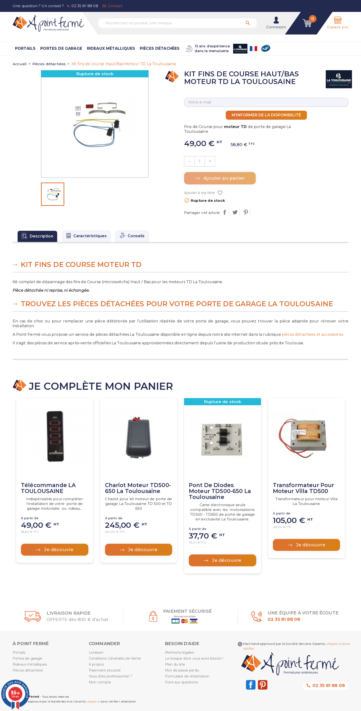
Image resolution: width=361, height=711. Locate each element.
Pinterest (245, 212)
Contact (115, 6)
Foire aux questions (181, 682)
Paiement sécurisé (105, 670)
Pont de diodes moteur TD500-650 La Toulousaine (220, 491)
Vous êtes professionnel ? (110, 676)
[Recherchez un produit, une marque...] (177, 23)
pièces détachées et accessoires (312, 334)
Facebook (251, 685)
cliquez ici (93, 701)
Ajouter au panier (223, 178)
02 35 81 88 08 (84, 6)
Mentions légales (179, 652)
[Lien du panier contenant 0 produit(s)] (307, 23)
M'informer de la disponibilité (266, 115)
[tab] (37, 236)
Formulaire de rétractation (187, 676)
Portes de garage (61, 48)
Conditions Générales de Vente (115, 658)
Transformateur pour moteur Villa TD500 (303, 488)
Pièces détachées (160, 48)
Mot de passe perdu (182, 670)
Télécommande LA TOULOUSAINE (48, 488)
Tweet (235, 212)
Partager (224, 212)
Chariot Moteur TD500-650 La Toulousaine (138, 488)
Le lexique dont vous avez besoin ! (194, 658)
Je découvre (58, 549)
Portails (25, 48)
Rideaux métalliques (111, 48)
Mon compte (100, 682)
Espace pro (337, 27)
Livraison (96, 652)
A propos (96, 664)
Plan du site (175, 664)
